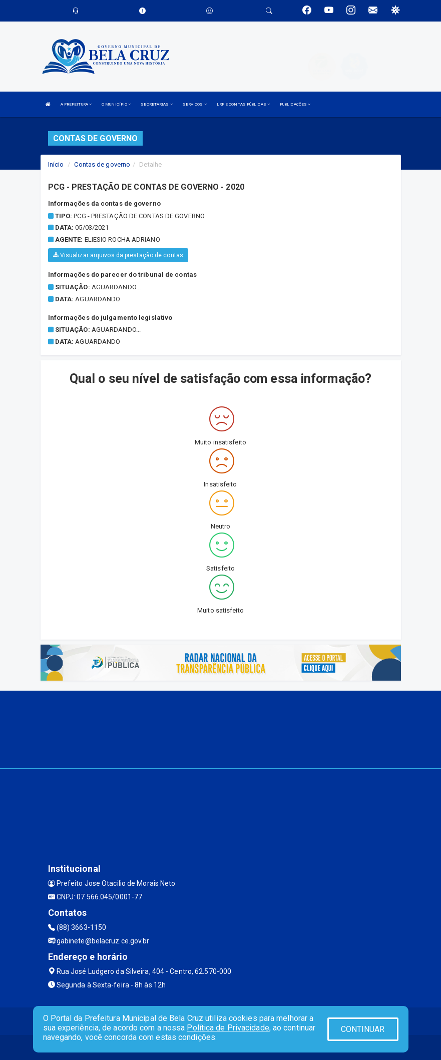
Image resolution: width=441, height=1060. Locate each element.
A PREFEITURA (76, 104)
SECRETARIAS (156, 104)
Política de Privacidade (228, 1027)
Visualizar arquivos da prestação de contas (118, 255)
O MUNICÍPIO (116, 104)
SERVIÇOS (195, 104)
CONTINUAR (363, 1029)
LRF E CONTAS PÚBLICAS (243, 104)
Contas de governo (102, 164)
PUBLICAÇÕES (295, 104)
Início (56, 164)
